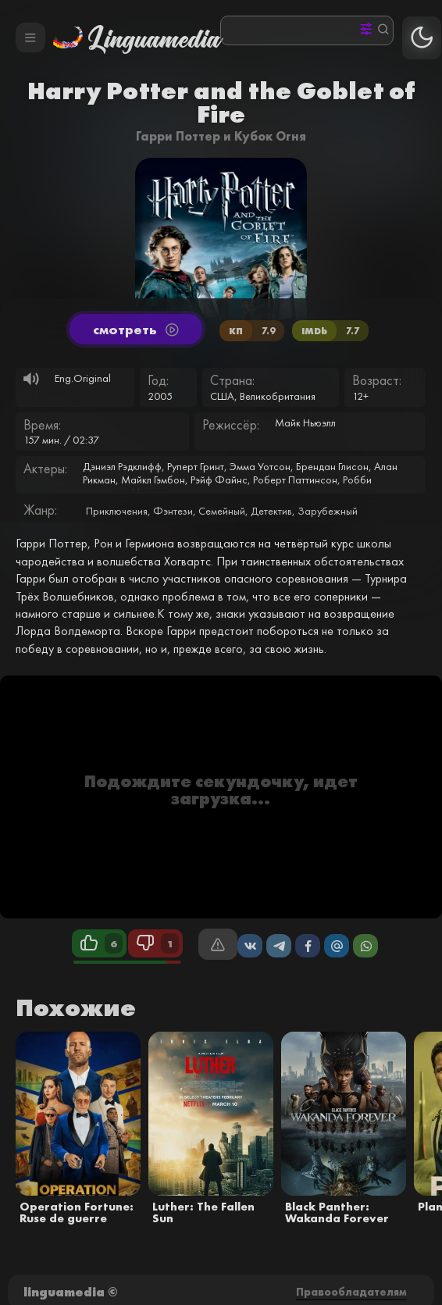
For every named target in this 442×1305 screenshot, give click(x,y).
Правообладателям (351, 1292)
